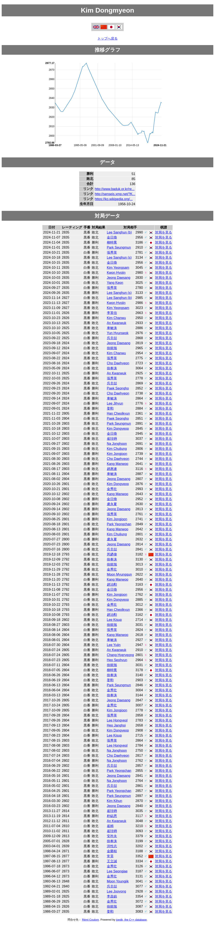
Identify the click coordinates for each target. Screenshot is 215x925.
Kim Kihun (114, 801)
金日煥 (112, 237)
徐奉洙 (112, 368)
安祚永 (112, 836)
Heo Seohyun (117, 660)
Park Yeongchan (119, 524)
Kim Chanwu (116, 318)
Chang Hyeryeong (120, 655)
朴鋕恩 (112, 816)
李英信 (112, 313)
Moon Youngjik (118, 881)
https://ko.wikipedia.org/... (114, 199)
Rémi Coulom (90, 919)
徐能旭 (112, 348)
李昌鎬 (112, 896)
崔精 (110, 826)
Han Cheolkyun (118, 413)
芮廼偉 (112, 554)
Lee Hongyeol (117, 720)
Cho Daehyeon (118, 363)
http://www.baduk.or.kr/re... (114, 189)
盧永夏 (112, 504)
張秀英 (112, 252)
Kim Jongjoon (117, 453)
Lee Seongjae (117, 871)
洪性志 (112, 846)
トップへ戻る (107, 38)
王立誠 (112, 861)
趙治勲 (112, 584)
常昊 (110, 856)
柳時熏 (112, 242)
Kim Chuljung (117, 448)
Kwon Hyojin (116, 272)
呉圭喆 (112, 338)
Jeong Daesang (118, 277)
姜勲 (110, 408)
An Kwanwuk (116, 323)
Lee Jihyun (115, 403)
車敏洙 (112, 328)
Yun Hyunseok (117, 333)
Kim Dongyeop (118, 428)
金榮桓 (112, 851)
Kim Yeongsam (118, 267)
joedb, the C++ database (131, 919)
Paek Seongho (118, 388)
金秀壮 (112, 489)
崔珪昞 (112, 438)
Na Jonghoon (117, 443)
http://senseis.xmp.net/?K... (115, 194)
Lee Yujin (114, 645)
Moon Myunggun (119, 574)
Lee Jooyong (116, 891)
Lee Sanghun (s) (119, 257)
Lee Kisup (114, 619)
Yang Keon (115, 282)
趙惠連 (112, 469)
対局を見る (163, 232)
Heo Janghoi (116, 725)
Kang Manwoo (117, 464)
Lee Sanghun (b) (119, 232)
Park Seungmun (119, 247)
